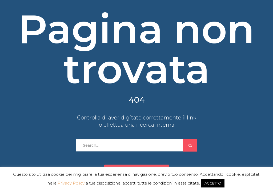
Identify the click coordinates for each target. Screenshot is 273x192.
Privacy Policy (71, 183)
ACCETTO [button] (212, 183)
